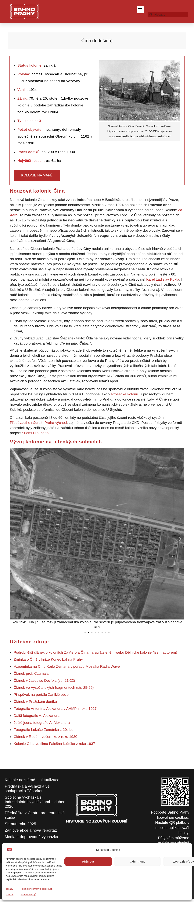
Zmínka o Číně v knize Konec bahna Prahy (48, 659)
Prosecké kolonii (124, 394)
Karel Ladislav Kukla (162, 279)
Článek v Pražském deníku (35, 702)
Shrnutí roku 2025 (20, 824)
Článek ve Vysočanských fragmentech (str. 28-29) (54, 687)
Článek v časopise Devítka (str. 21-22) (44, 680)
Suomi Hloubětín (35, 433)
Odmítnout (137, 861)
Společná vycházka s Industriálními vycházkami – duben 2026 (35, 801)
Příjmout (88, 861)
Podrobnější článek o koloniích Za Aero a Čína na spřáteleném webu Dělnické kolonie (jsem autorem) (95, 652)
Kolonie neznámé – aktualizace (32, 780)
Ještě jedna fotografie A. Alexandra (42, 723)
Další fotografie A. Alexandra (36, 716)
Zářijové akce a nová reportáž (31, 830)
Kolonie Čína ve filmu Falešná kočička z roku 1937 (54, 744)
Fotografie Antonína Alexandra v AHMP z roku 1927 (55, 709)
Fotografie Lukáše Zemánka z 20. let (43, 730)
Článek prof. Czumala (31, 673)
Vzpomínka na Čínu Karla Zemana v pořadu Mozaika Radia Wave (67, 666)
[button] (140, 9)
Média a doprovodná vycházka (31, 837)
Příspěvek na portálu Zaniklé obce (41, 695)
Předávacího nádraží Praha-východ (38, 423)
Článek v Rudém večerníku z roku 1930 (45, 737)
